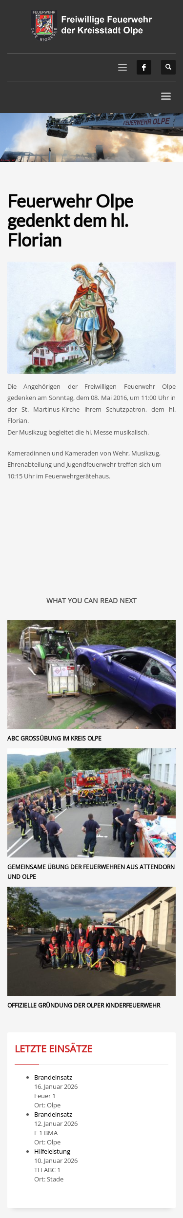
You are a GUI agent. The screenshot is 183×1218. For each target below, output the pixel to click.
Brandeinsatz (53, 1077)
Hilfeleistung (52, 1151)
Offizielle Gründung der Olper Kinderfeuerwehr (83, 1005)
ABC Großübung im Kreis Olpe (54, 738)
